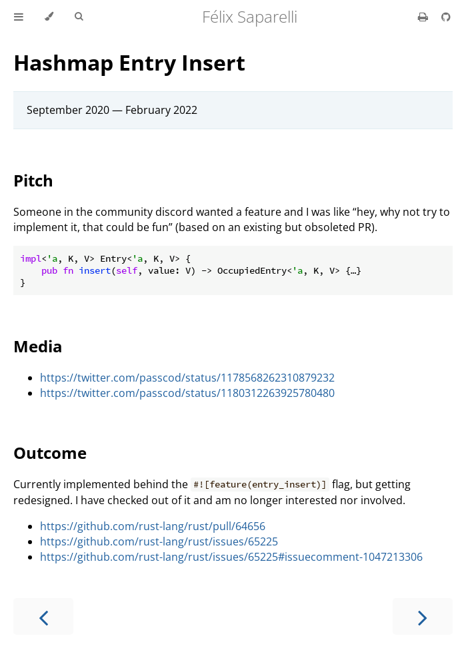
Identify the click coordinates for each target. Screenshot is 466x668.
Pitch (33, 180)
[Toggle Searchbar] (78, 16)
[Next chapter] (423, 616)
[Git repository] (446, 16)
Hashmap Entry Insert (129, 62)
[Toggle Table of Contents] (18, 16)
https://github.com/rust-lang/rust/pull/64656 (152, 526)
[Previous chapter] (43, 616)
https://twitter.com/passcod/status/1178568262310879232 (187, 377)
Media (38, 346)
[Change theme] (49, 16)
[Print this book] (424, 16)
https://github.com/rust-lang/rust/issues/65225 (159, 541)
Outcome (50, 453)
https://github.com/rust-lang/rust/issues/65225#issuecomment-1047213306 (231, 556)
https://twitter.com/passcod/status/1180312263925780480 (187, 393)
